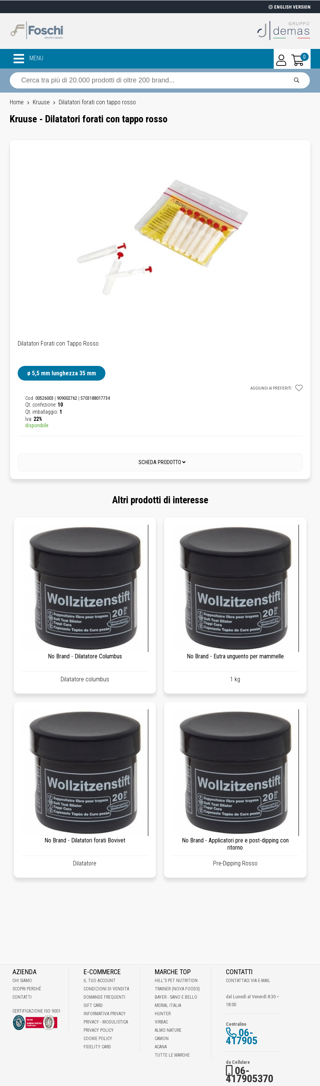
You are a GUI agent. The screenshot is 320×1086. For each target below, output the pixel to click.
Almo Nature (168, 1030)
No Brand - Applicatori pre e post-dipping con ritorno (235, 844)
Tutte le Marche (172, 1055)
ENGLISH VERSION (289, 7)
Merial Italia (168, 1005)
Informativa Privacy (105, 1013)
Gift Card (93, 1005)
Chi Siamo (22, 980)
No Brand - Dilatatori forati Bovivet (84, 840)
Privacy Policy (99, 1030)
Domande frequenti (104, 997)
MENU (28, 59)
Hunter (163, 1013)
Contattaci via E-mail (248, 980)
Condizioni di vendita (106, 989)
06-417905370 (249, 1075)
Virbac (161, 1022)
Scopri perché (26, 989)
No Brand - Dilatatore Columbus (85, 656)
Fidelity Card (97, 1046)
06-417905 (242, 1037)
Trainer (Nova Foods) (177, 989)
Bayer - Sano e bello (176, 997)
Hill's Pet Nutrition (176, 980)
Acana (161, 1046)
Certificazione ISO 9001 (36, 1011)
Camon (162, 1038)
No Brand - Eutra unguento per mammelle (235, 656)
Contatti (22, 997)
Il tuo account (100, 980)
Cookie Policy (98, 1038)
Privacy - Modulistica (106, 1022)
